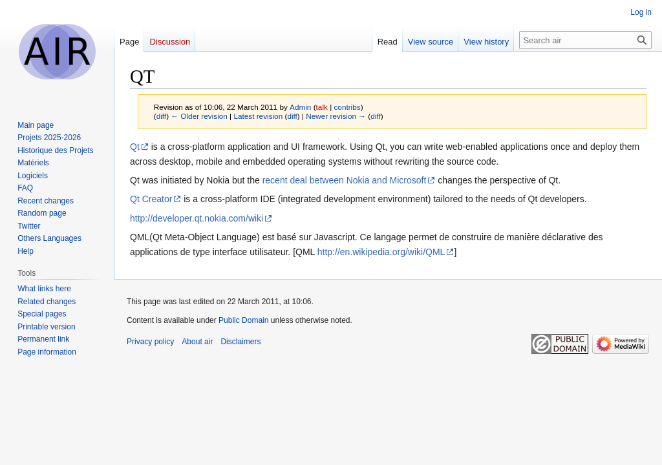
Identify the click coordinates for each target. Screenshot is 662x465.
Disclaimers (240, 341)
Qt (135, 146)
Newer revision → (336, 116)
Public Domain (243, 320)
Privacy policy (150, 341)
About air (197, 341)
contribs (347, 107)
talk (322, 107)
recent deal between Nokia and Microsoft (344, 180)
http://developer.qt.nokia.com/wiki (196, 218)
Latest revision (258, 116)
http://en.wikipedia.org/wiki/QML (381, 252)
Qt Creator (151, 199)
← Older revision (199, 116)
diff (161, 116)
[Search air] (585, 40)
